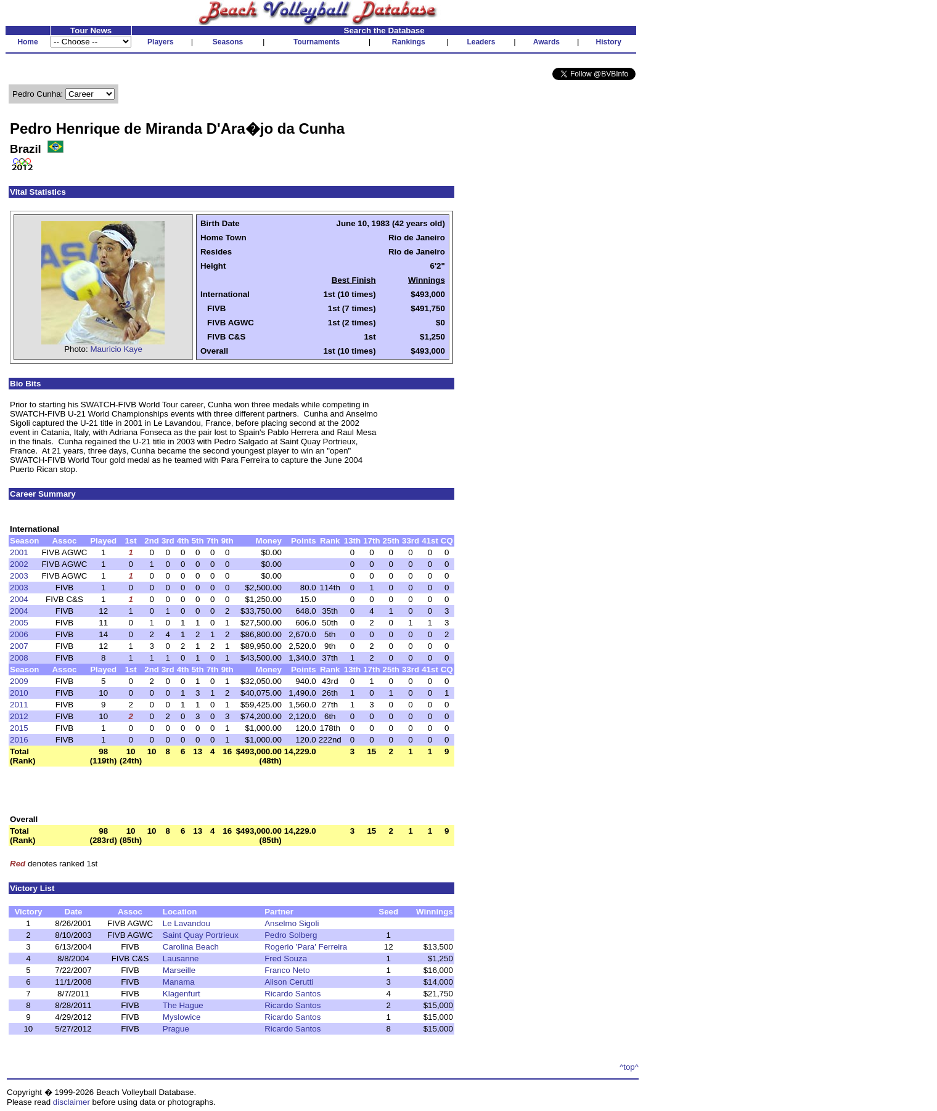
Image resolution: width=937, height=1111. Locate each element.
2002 (19, 564)
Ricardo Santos (292, 993)
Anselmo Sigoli (291, 923)
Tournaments (316, 42)
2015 (19, 728)
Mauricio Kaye (116, 349)
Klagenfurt (181, 993)
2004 (19, 599)
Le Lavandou (186, 923)
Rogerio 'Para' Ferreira (305, 946)
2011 (19, 704)
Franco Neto (286, 970)
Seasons (228, 42)
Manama (179, 982)
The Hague (183, 1005)
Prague (176, 1028)
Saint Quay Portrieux (201, 935)
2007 (19, 646)
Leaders (481, 42)
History (608, 42)
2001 (19, 552)
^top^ (629, 1067)
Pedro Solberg (290, 935)
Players (160, 42)
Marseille (179, 970)
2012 (19, 716)
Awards (546, 42)
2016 (19, 739)
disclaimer (71, 1102)
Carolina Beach (191, 946)
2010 (19, 693)
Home (27, 42)
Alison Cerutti (288, 982)
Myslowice (181, 1017)
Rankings (408, 42)
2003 (19, 575)
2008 (19, 657)
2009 (19, 681)
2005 (19, 622)
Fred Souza (285, 958)
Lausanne (181, 958)
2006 (19, 634)
